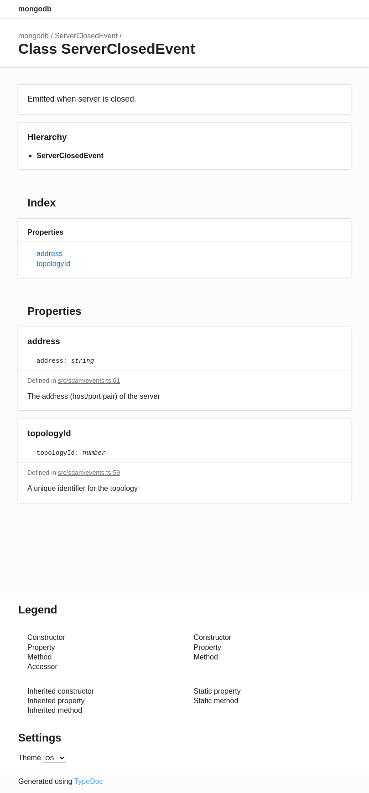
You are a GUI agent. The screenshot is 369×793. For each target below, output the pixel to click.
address (49, 253)
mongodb (35, 9)
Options (323, 9)
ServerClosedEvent (86, 36)
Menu (342, 9)
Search (305, 9)
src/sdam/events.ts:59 (89, 472)
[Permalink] (69, 341)
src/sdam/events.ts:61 (89, 380)
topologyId (53, 264)
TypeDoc (88, 781)
